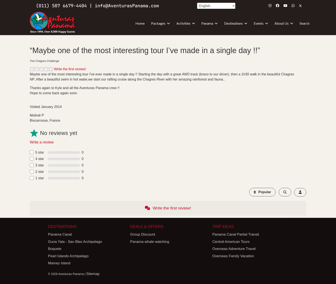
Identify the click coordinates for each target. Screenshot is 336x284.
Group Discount (142, 234)
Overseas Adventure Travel (234, 249)
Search (304, 23)
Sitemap (93, 274)
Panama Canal (60, 234)
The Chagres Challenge (44, 61)
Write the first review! (70, 69)
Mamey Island (59, 263)
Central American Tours (231, 242)
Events (259, 23)
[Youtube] (285, 5)
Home (140, 23)
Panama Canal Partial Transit (235, 234)
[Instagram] (270, 5)
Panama (207, 23)
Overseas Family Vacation (233, 256)
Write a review (42, 142)
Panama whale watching (149, 242)
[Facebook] (277, 5)
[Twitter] (300, 5)
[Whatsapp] (293, 5)
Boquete (55, 249)
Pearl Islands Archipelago (68, 256)
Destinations (233, 23)
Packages (158, 23)
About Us (281, 23)
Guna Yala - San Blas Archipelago (75, 242)
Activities (183, 23)
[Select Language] (216, 6)
